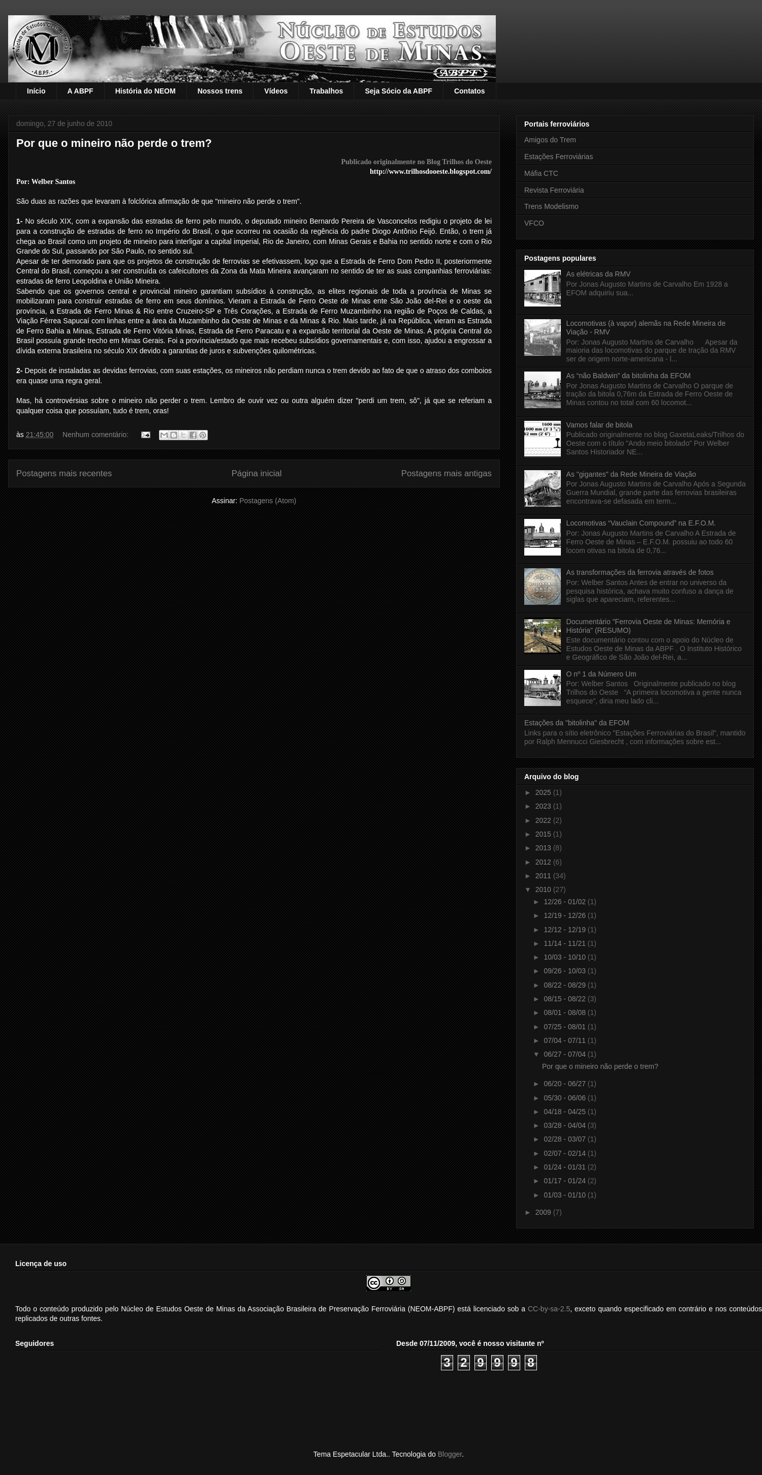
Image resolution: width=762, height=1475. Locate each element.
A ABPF (80, 91)
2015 (544, 834)
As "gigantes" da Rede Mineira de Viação (631, 474)
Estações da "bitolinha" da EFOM (576, 723)
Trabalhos (326, 91)
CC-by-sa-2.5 (549, 1309)
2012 (544, 862)
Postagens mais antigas (446, 473)
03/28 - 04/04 (565, 1125)
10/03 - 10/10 (565, 957)
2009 (544, 1212)
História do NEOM (145, 91)
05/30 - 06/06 (565, 1098)
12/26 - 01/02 (565, 902)
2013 (544, 848)
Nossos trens (220, 91)
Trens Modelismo (551, 206)
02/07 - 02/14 (565, 1153)
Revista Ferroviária (554, 190)
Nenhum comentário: (96, 435)
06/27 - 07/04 (565, 1054)
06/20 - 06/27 (565, 1084)
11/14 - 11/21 (565, 943)
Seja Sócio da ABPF (398, 91)
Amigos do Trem (550, 140)
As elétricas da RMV (598, 274)
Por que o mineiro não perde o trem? (114, 143)
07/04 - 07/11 (565, 1040)
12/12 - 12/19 (565, 930)
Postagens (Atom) (267, 501)
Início (36, 91)
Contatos (469, 91)
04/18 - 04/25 (565, 1112)
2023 (544, 806)
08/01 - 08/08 (565, 1012)
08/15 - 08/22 (565, 999)
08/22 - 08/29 (565, 985)
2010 (544, 889)
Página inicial (257, 473)
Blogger (450, 1454)
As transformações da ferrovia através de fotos (640, 572)
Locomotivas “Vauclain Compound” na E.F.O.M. (641, 523)
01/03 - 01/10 (565, 1195)
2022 (544, 820)
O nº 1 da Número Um (601, 674)
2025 (544, 792)
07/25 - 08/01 (565, 1027)
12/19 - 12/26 (565, 915)
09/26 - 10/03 (565, 971)
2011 (544, 876)
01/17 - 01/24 (565, 1181)
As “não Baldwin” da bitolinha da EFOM (628, 376)
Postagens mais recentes (64, 473)
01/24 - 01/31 (565, 1167)
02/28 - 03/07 (565, 1139)
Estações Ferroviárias (558, 156)
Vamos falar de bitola (599, 425)
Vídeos (276, 91)
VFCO (534, 223)
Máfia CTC (541, 173)
